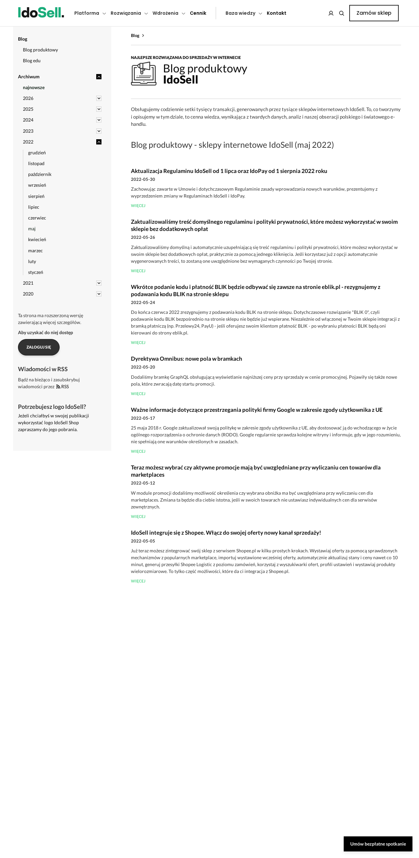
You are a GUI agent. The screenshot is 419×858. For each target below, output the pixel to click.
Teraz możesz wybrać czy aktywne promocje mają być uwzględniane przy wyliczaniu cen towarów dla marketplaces (256, 471)
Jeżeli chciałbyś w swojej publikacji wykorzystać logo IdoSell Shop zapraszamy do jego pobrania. (53, 422)
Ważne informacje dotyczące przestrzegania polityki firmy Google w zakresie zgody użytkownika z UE (257, 409)
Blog (135, 35)
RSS (62, 386)
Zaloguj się (39, 347)
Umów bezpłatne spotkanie (378, 844)
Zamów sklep (374, 13)
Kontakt (276, 13)
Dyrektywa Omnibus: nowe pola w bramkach (186, 358)
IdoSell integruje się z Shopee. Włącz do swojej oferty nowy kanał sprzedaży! (226, 532)
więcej (138, 205)
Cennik (198, 13)
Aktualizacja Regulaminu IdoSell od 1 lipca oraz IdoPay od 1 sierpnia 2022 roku (229, 170)
